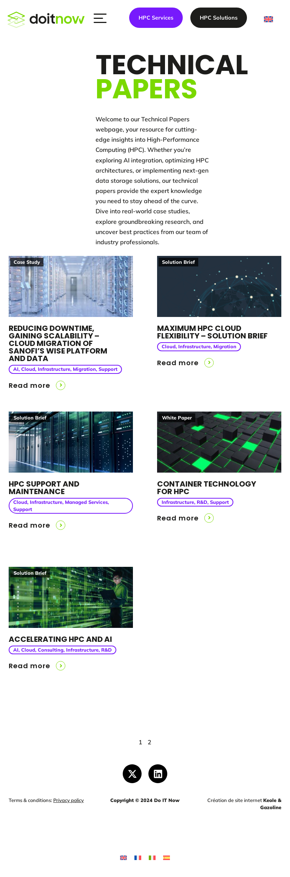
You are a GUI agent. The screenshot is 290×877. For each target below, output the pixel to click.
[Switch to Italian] (152, 858)
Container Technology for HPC (206, 488)
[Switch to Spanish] (166, 858)
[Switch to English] (123, 858)
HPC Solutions (219, 17)
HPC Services (156, 17)
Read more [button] (29, 385)
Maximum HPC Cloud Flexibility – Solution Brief (212, 332)
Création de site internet (234, 800)
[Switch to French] (138, 858)
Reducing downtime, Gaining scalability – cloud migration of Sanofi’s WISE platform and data (58, 343)
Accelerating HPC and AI (60, 639)
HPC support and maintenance (44, 488)
